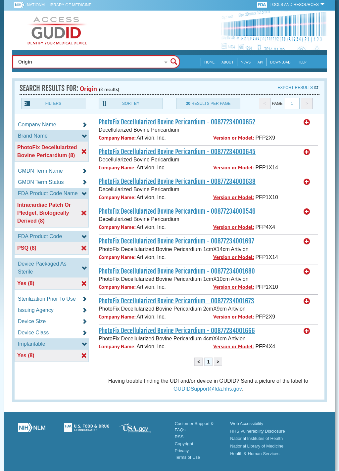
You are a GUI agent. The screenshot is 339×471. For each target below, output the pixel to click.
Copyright (184, 443)
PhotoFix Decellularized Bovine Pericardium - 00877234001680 (177, 271)
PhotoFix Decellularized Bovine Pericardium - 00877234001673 (176, 301)
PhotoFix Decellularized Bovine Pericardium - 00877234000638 (177, 182)
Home (209, 62)
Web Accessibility (246, 423)
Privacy (182, 450)
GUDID (57, 30)
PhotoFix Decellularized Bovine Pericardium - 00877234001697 (176, 241)
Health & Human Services (254, 453)
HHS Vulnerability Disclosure (257, 431)
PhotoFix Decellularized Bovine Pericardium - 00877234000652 (177, 122)
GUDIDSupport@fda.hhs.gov (207, 389)
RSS (179, 436)
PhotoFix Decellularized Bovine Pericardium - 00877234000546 (177, 211)
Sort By (130, 103)
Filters (53, 103)
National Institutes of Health (256, 438)
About (227, 62)
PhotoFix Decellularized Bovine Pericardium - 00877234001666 (177, 331)
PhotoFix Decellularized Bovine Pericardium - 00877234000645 (177, 152)
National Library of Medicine (59, 5)
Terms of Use (187, 457)
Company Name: (117, 137)
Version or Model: (233, 137)
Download (280, 62)
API (260, 62)
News (246, 62)
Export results (295, 87)
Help (302, 62)
